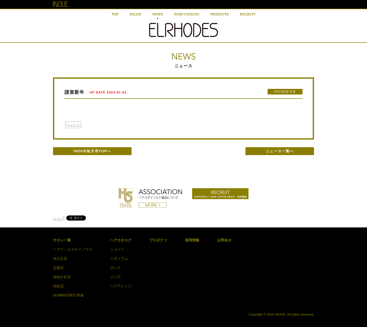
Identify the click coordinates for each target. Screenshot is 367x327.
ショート (117, 249)
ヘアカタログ (121, 240)
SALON (135, 16)
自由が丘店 (62, 277)
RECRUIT (247, 16)
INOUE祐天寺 (285, 91)
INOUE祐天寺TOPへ (92, 151)
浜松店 (58, 286)
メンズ (115, 277)
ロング (115, 268)
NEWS (157, 16)
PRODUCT (219, 16)
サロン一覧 (62, 240)
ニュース (73, 125)
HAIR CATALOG (186, 16)
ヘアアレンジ (121, 286)
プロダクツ (158, 240)
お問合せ (224, 240)
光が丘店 (60, 258)
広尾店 (58, 268)
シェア (59, 218)
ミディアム (119, 258)
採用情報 (192, 240)
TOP (115, 16)
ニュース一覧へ (280, 151)
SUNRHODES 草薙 (68, 295)
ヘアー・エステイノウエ (72, 249)
